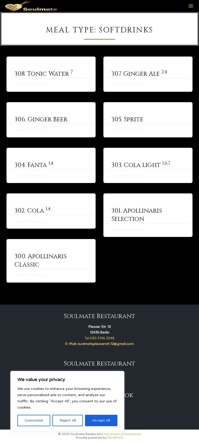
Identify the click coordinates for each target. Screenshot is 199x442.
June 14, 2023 (38, 84)
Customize (34, 420)
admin (20, 84)
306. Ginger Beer (41, 119)
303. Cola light (140, 165)
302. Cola (33, 211)
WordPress (115, 437)
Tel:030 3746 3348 (99, 338)
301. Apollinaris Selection (136, 217)
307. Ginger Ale (139, 74)
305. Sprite (127, 119)
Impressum (112, 434)
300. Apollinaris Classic (41, 268)
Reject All (68, 420)
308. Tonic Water (44, 74)
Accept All (101, 420)
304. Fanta (34, 165)
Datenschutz (132, 434)
